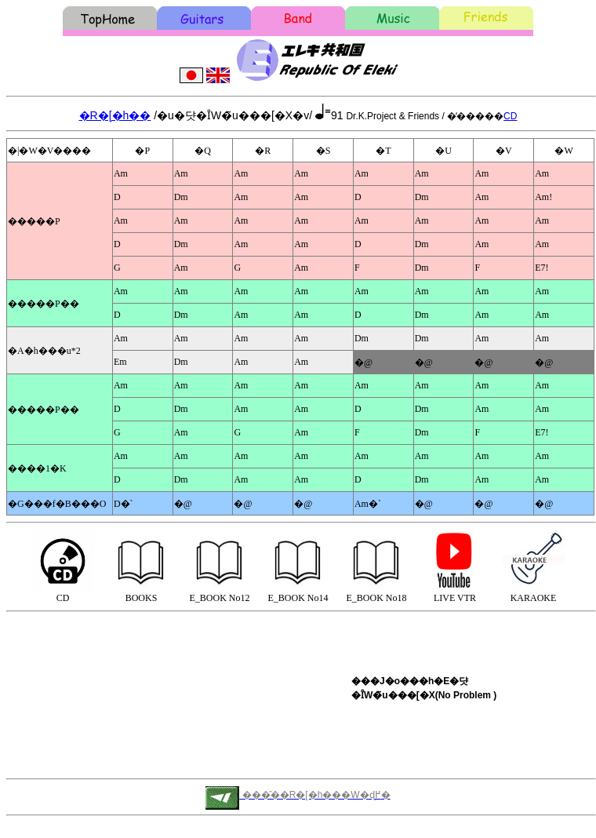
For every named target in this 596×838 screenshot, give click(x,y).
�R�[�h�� (115, 115)
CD (510, 116)
